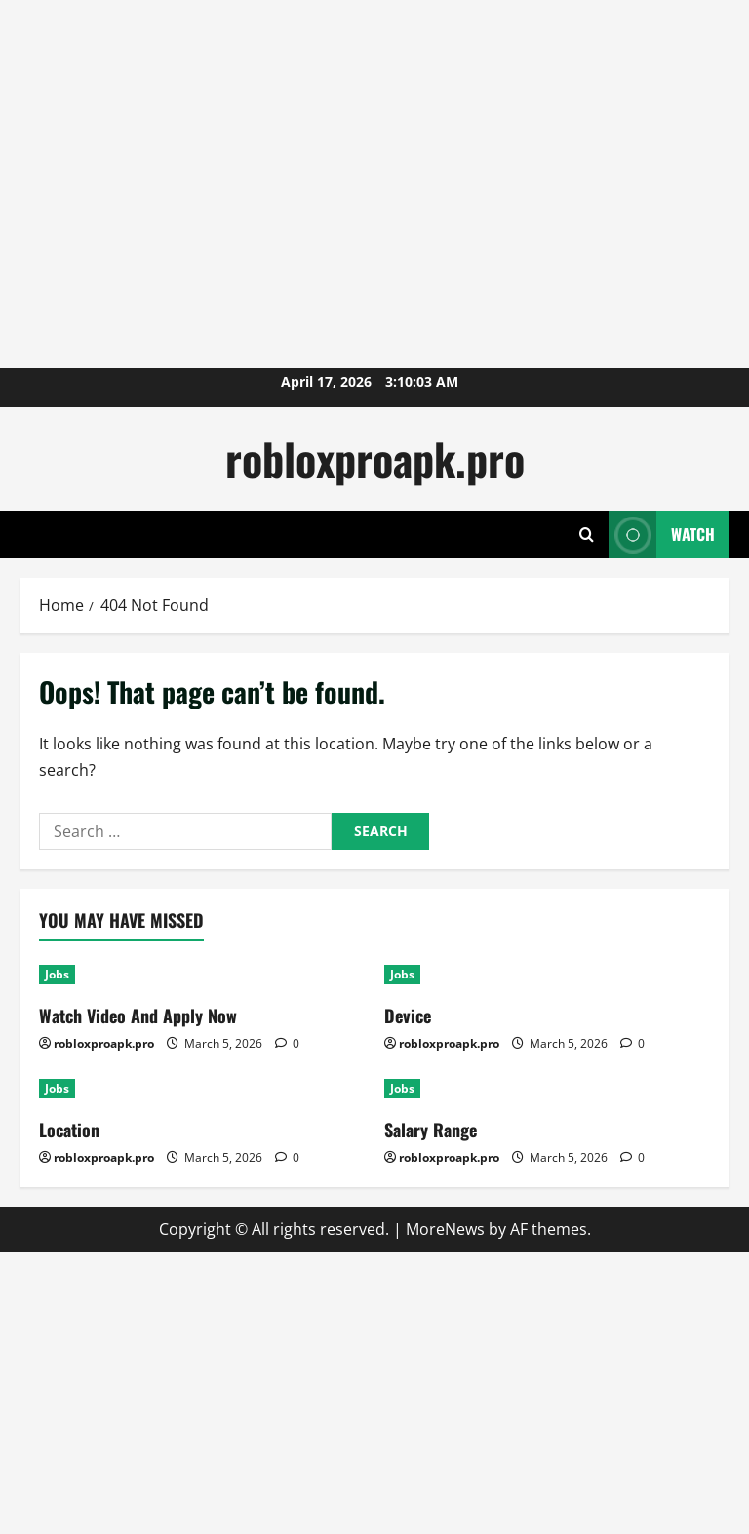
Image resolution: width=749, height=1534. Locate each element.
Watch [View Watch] (662, 534)
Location (69, 1129)
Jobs (57, 974)
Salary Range (430, 1129)
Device (407, 1015)
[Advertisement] (355, 44)
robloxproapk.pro (375, 458)
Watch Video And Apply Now (138, 1015)
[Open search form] (586, 535)
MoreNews (445, 1229)
